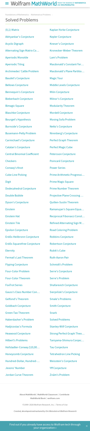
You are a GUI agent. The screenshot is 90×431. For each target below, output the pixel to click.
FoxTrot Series (13, 285)
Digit (8, 181)
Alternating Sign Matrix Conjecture (25, 50)
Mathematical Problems (41, 14)
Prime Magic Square (62, 181)
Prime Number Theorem (64, 188)
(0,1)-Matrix (12, 29)
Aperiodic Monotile (16, 57)
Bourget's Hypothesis (18, 119)
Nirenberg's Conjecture (64, 133)
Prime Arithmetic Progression (67, 174)
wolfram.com (53, 398)
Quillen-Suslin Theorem (64, 202)
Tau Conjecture (59, 347)
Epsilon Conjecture (16, 230)
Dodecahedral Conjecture (20, 188)
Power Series (57, 167)
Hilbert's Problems (16, 340)
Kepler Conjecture (60, 36)
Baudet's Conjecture (17, 78)
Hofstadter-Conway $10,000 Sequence (28, 347)
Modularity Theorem (62, 105)
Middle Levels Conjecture (65, 85)
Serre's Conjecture (61, 271)
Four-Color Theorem (17, 278)
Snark (53, 312)
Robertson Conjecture (63, 243)
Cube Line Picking (16, 174)
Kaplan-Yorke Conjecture (64, 29)
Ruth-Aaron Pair (59, 257)
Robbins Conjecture (61, 236)
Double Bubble (14, 195)
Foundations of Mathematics (17, 14)
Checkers (10, 161)
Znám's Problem (60, 374)
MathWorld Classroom (47, 394)
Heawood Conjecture (17, 333)
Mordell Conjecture (61, 112)
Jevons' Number (15, 368)
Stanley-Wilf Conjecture (64, 326)
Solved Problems (60, 319)
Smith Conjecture (60, 305)
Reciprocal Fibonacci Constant (68, 216)
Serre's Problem (59, 278)
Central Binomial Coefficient (22, 154)
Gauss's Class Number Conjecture (25, 292)
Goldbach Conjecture (18, 305)
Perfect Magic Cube (61, 147)
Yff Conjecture (58, 368)
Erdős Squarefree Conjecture (22, 243)
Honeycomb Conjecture (19, 354)
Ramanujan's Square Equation (68, 209)
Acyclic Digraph (14, 43)
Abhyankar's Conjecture (19, 36)
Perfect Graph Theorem (64, 140)
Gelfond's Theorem (17, 299)
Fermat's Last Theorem (19, 257)
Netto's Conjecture (61, 126)
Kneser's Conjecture (62, 43)
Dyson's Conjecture (17, 202)
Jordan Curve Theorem (19, 374)
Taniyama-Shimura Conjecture (68, 340)
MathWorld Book (38, 398)
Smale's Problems (60, 299)
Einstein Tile (12, 223)
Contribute (64, 394)
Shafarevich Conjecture (64, 285)
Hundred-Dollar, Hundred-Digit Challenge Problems (36, 361)
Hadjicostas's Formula (18, 326)
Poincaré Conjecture (62, 161)
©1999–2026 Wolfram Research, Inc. (38, 404)
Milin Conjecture (59, 92)
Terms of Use (62, 404)
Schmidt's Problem (61, 264)
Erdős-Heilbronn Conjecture (22, 236)
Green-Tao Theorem (17, 312)
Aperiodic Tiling (14, 64)
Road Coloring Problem (64, 230)
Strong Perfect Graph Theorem (68, 333)
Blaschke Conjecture (17, 112)
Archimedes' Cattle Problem (22, 71)
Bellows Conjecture (16, 85)
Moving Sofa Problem (62, 119)
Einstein (10, 209)
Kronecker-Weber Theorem (66, 50)
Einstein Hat (12, 216)
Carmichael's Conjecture (20, 140)
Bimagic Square (14, 105)
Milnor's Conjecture (61, 98)
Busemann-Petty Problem (20, 133)
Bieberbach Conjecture (19, 98)
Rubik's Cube (57, 250)
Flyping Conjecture (16, 264)
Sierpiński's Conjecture (64, 292)
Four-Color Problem (17, 271)
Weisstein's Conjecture (63, 361)
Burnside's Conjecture (18, 126)
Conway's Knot (14, 167)
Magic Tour (56, 78)
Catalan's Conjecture (17, 147)
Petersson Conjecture (63, 154)
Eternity (10, 250)
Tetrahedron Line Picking (65, 354)
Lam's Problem (59, 57)
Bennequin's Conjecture (19, 92)
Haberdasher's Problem (19, 319)
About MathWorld (28, 394)
